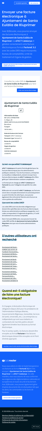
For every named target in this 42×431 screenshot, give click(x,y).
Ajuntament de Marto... (9, 254)
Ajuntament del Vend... (9, 247)
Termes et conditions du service (12, 418)
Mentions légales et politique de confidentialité (18, 415)
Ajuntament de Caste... (9, 262)
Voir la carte (7, 129)
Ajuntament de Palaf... (9, 274)
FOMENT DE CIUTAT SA (9, 249)
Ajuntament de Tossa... (9, 266)
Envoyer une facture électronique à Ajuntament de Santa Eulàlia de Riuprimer (20, 65)
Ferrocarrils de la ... (8, 276)
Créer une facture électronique (27, 90)
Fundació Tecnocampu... (10, 252)
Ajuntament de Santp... (10, 256)
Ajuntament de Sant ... (9, 264)
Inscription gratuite (21, 3)
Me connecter (34, 3)
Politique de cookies (8, 422)
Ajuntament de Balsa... (9, 272)
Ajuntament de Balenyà (10, 281)
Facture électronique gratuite (12, 397)
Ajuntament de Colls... (9, 278)
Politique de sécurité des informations (15, 420)
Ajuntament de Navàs (9, 259)
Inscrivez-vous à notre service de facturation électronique (20, 346)
